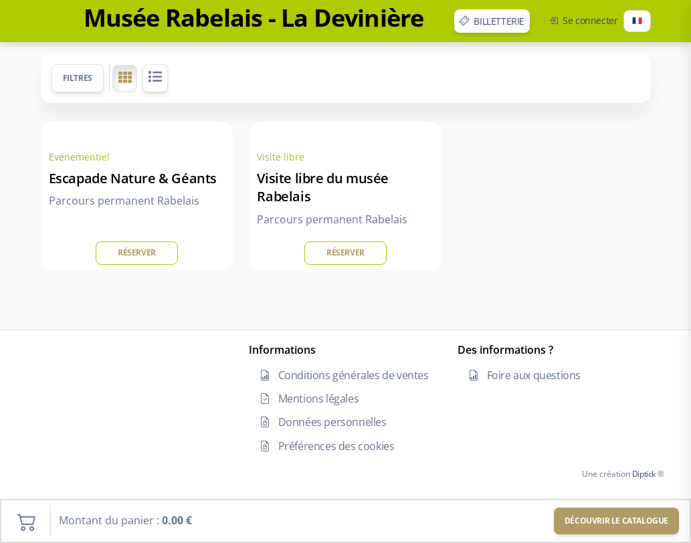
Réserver (137, 252)
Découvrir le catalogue (616, 520)
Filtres (77, 78)
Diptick (643, 473)
